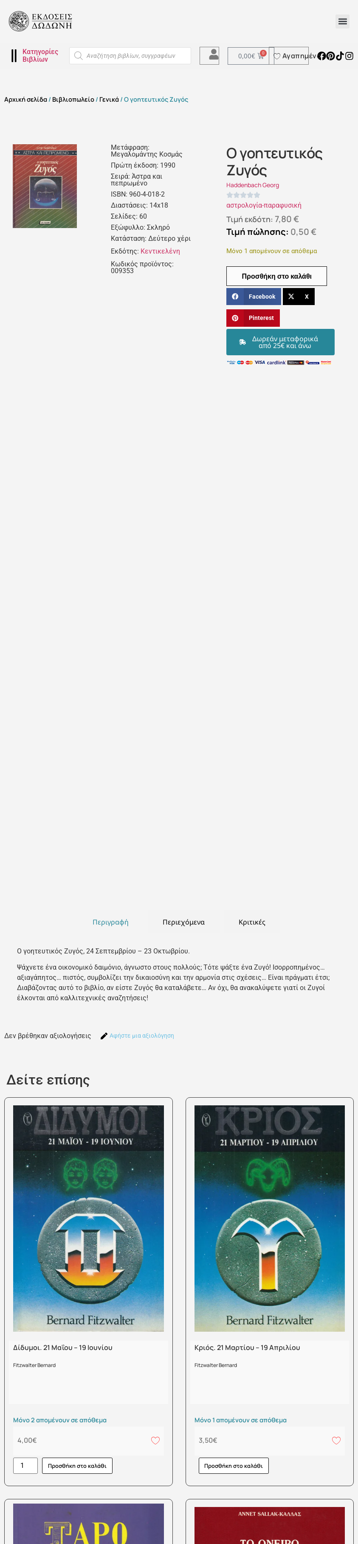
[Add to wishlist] (155, 1440)
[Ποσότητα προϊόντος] (25, 1466)
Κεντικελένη (160, 251)
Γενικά (109, 99)
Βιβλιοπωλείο (73, 99)
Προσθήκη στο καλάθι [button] (77, 1466)
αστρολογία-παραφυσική (264, 205)
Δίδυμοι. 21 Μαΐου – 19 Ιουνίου (63, 1347)
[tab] (111, 921)
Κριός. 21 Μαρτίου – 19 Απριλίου (247, 1347)
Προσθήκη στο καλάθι (277, 276)
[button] (342, 21)
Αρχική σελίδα (25, 99)
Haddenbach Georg (252, 185)
